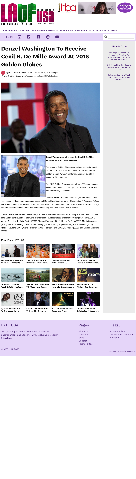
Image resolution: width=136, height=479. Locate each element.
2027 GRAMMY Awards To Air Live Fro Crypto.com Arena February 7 (62, 309)
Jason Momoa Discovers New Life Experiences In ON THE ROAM (63, 285)
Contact (83, 340)
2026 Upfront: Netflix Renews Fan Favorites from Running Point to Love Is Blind (36, 261)
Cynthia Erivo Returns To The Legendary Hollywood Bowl (11, 309)
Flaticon (114, 337)
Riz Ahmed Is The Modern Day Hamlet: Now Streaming (86, 285)
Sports (81, 30)
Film (7, 30)
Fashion (51, 30)
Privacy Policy (117, 331)
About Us (84, 331)
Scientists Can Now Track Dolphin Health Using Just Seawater (11, 285)
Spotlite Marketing (127, 351)
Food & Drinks (94, 30)
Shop (81, 337)
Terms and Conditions (122, 334)
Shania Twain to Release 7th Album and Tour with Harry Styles (37, 285)
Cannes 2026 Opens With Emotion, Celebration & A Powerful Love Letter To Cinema (63, 261)
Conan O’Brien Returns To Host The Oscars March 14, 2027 (37, 309)
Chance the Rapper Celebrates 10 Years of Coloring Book (87, 309)
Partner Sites (86, 344)
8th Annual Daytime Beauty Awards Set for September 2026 (87, 261)
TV (2, 30)
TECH (33, 30)
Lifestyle (24, 30)
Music (14, 30)
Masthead (84, 334)
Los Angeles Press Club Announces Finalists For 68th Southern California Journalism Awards (12, 261)
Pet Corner (110, 30)
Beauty (41, 30)
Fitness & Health (66, 30)
